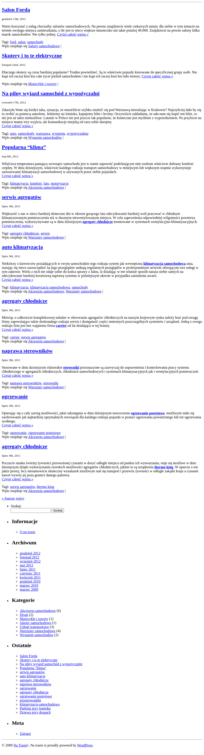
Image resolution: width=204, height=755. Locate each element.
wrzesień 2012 (30, 561)
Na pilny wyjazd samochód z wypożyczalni (50, 93)
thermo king (163, 467)
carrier (61, 325)
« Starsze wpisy (13, 498)
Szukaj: (16, 506)
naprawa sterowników (27, 351)
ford (13, 42)
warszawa (43, 133)
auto (13, 133)
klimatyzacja (19, 287)
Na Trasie (20, 745)
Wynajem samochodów (45, 137)
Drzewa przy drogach (35, 712)
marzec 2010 (29, 585)
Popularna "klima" (33, 668)
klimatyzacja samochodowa (164, 263)
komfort (36, 183)
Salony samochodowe (44, 46)
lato (46, 183)
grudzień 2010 (30, 581)
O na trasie (27, 532)
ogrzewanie (15, 396)
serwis (45, 233)
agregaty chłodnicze (97, 222)
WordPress (85, 745)
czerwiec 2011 (30, 573)
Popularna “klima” (24, 147)
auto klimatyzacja (22, 247)
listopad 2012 (29, 557)
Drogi (24, 615)
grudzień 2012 (30, 553)
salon (21, 42)
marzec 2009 (29, 589)
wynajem (58, 133)
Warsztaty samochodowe (46, 237)
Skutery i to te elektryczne (32, 55)
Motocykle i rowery (42, 84)
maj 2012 (26, 565)
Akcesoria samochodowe (46, 187)
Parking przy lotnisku (35, 708)
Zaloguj (25, 734)
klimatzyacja (19, 183)
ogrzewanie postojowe (148, 413)
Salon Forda (16, 10)
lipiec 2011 (28, 569)
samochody (35, 42)
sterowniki (71, 367)
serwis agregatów (21, 197)
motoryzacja (59, 183)
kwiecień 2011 (30, 577)
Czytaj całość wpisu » (72, 34)
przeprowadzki (30, 700)
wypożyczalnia (77, 133)
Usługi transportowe (34, 627)
